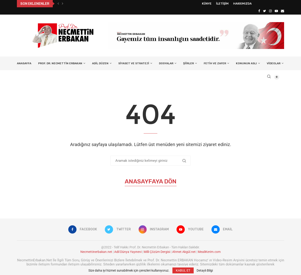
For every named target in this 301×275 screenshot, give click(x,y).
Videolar (273, 63)
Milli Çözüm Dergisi (157, 252)
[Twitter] (264, 11)
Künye (206, 3)
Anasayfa (24, 63)
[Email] (282, 11)
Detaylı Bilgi (205, 270)
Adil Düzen (100, 63)
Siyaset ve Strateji (133, 63)
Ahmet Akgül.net (184, 252)
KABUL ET (183, 270)
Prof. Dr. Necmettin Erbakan (60, 63)
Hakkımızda (242, 3)
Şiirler (188, 63)
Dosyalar (166, 63)
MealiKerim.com (209, 252)
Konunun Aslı (246, 63)
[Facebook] (259, 11)
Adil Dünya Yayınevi (128, 252)
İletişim (222, 3)
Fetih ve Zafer (215, 63)
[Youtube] (276, 11)
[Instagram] (270, 11)
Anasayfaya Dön (151, 181)
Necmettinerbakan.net (96, 252)
